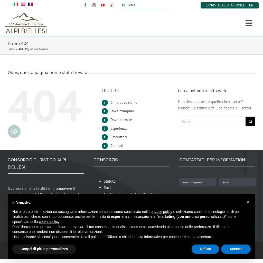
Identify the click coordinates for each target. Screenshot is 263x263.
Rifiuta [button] (205, 249)
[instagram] (94, 5)
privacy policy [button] (161, 212)
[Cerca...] (212, 121)
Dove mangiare (122, 111)
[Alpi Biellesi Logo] (25, 14)
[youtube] (103, 5)
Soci (107, 187)
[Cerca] (145, 5)
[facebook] (85, 5)
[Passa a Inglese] (23, 5)
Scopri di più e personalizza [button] (44, 249)
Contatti (116, 145)
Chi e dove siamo (123, 102)
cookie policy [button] (49, 222)
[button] (248, 202)
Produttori (118, 137)
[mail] (111, 5)
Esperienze (118, 128)
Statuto (110, 181)
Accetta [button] (235, 249)
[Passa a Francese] (30, 5)
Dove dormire (121, 119)
